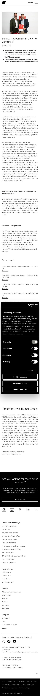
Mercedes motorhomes (10, 533)
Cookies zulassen (20, 377)
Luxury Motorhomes (8, 559)
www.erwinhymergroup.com (11, 454)
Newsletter (5, 608)
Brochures (5, 605)
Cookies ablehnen (20, 389)
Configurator (6, 529)
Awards (4, 628)
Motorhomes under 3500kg (11, 549)
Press (4, 621)
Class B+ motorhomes (9, 539)
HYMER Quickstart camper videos (13, 556)
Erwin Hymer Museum (9, 625)
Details (30, 370)
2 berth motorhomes (9, 562)
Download (5, 271)
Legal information (28, 684)
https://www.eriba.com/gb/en (12, 659)
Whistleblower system (9, 688)
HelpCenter (5, 598)
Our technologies (7, 553)
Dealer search (6, 595)
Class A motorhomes (9, 543)
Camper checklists (8, 582)
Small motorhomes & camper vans (13, 546)
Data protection (32, 681)
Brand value (6, 618)
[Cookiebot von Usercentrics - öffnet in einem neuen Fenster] (28, 305)
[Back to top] (36, 673)
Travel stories (6, 572)
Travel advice (6, 575)
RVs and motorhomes (9, 526)
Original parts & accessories (11, 592)
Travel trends (6, 579)
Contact (4, 602)
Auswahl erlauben (20, 383)
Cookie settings (24, 688)
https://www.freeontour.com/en (12, 667)
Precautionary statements (11, 684)
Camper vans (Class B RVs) (11, 536)
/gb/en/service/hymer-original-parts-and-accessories (20, 652)
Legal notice (21, 681)
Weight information (8, 681)
